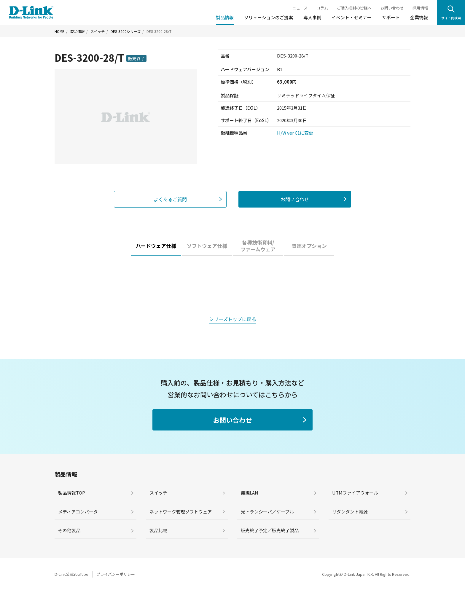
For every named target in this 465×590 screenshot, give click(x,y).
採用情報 (420, 8)
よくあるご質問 (170, 199)
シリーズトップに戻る (232, 319)
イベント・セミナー (352, 17)
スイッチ (97, 31)
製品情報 (225, 17)
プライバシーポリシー (115, 574)
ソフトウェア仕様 (207, 245)
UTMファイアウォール (355, 492)
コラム (322, 8)
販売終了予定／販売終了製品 (270, 530)
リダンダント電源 (350, 511)
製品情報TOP (71, 492)
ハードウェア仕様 (156, 245)
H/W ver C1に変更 (295, 133)
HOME (59, 31)
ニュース (300, 8)
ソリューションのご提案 (268, 17)
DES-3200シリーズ (126, 31)
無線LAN (249, 492)
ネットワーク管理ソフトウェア (180, 511)
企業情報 (419, 17)
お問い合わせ (392, 8)
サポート (391, 17)
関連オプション (309, 245)
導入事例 (312, 17)
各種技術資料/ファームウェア (258, 246)
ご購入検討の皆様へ (354, 8)
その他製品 (69, 530)
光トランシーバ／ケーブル (267, 511)
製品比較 (158, 530)
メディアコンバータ (78, 511)
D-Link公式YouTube (71, 574)
